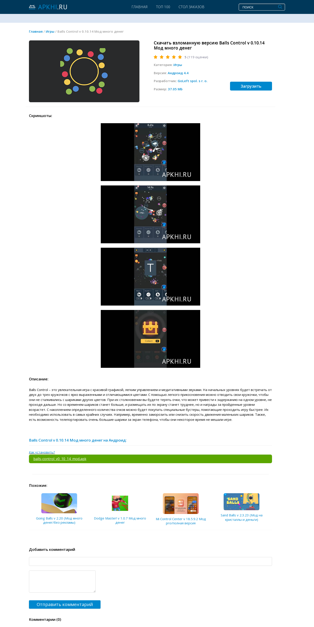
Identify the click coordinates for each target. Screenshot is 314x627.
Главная (139, 6)
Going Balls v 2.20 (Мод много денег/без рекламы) (59, 520)
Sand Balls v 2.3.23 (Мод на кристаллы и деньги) (242, 517)
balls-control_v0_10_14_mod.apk (59, 458)
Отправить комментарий (65, 604)
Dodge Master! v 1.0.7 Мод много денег (120, 520)
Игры (177, 64)
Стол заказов (191, 6)
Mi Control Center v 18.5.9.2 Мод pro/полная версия (181, 521)
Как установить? (42, 452)
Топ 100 (163, 6)
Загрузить (251, 86)
